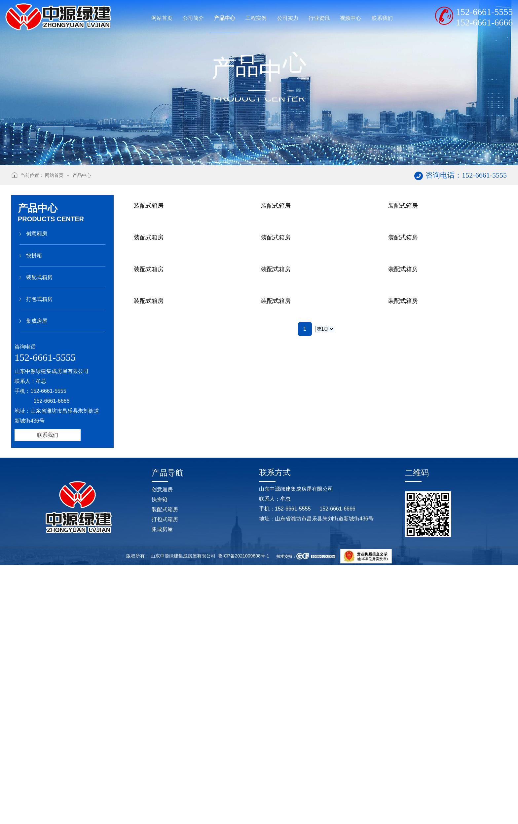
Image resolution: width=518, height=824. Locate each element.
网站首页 (54, 175)
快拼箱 (34, 255)
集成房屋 (36, 321)
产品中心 (82, 175)
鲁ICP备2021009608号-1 (244, 814)
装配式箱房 (39, 277)
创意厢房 (36, 233)
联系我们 (47, 435)
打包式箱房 (39, 299)
